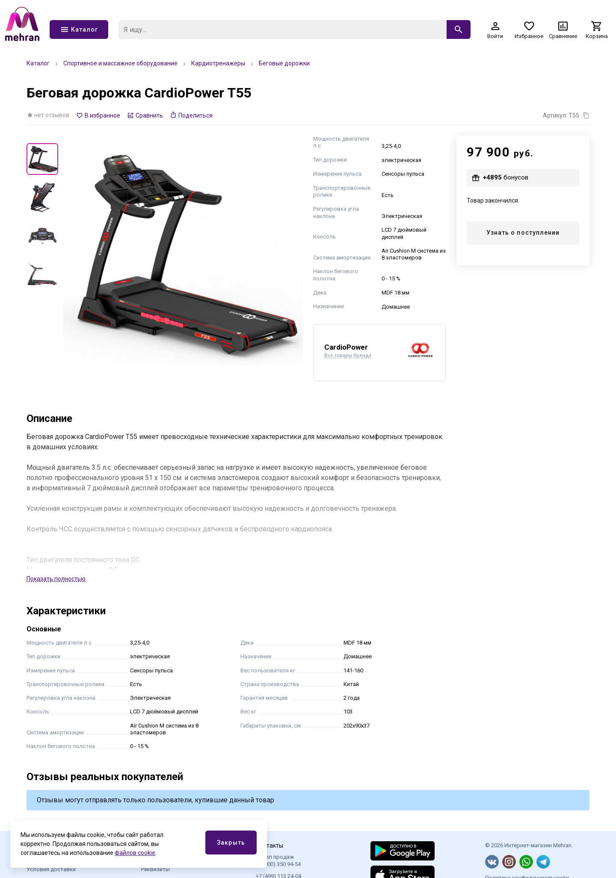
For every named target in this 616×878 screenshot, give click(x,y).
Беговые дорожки (284, 63)
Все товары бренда (347, 355)
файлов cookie (135, 852)
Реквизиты (155, 869)
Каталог (38, 63)
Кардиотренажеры (218, 63)
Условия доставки (51, 869)
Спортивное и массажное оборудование (120, 63)
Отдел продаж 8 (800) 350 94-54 (278, 860)
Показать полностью (56, 578)
